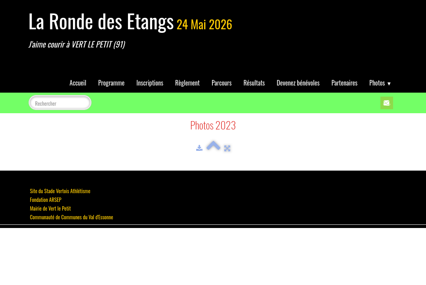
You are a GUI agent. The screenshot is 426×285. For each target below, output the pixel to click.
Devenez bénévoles (298, 82)
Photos (380, 82)
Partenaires (344, 82)
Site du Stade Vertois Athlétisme (60, 191)
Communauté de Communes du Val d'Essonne (71, 217)
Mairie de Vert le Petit (50, 208)
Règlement (187, 82)
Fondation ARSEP (45, 199)
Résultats (254, 82)
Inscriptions (149, 82)
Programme (111, 82)
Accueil (78, 82)
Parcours (221, 82)
